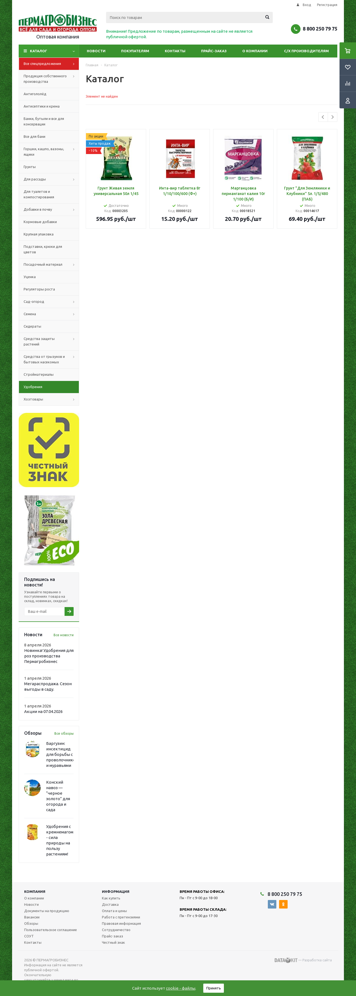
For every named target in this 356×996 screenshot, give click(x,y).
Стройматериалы (39, 374)
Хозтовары (51, 399)
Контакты (175, 51)
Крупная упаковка (39, 234)
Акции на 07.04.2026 (43, 711)
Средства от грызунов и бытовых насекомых (51, 359)
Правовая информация (121, 923)
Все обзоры (64, 733)
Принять (213, 988)
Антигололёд (35, 94)
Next (332, 117)
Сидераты (32, 326)
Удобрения (33, 387)
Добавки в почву (51, 210)
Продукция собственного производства (51, 79)
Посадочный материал (51, 265)
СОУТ (29, 936)
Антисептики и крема (42, 106)
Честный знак (113, 942)
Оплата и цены (114, 911)
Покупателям (135, 51)
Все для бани (34, 136)
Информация (115, 891)
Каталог (38, 51)
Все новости (64, 635)
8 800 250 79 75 (320, 28)
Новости (96, 51)
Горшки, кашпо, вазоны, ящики (51, 152)
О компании (255, 51)
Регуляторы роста (39, 289)
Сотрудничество (116, 930)
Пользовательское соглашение (50, 930)
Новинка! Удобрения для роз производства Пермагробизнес (49, 656)
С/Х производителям (306, 51)
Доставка (110, 904)
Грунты (30, 167)
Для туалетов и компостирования (39, 194)
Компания (34, 891)
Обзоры (31, 923)
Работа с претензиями (121, 917)
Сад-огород (51, 302)
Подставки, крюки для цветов (43, 249)
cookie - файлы (180, 988)
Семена (51, 314)
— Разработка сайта (303, 960)
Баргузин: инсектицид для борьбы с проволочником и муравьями (62, 754)
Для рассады (51, 179)
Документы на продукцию (46, 911)
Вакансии (32, 917)
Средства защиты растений (51, 341)
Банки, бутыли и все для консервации (44, 121)
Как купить (111, 898)
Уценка (30, 277)
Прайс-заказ (214, 51)
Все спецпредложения (51, 64)
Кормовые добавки (40, 222)
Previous (323, 117)
